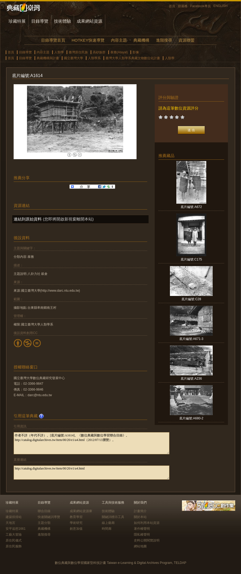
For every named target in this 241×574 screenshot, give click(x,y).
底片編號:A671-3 (191, 339)
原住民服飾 (14, 546)
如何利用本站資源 (147, 523)
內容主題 (119, 40)
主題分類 (44, 523)
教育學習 (76, 517)
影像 (136, 52)
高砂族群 (99, 52)
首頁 (172, 6)
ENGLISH (220, 6)
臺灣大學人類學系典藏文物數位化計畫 (133, 58)
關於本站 (140, 517)
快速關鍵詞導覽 (49, 517)
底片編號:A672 (191, 207)
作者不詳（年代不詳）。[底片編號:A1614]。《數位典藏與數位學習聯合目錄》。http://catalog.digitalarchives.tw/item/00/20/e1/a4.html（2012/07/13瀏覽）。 (91, 443)
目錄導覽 (39, 21)
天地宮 (10, 523)
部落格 (183, 6)
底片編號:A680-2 (191, 418)
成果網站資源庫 (81, 511)
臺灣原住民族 (78, 52)
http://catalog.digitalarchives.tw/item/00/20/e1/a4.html (91, 472)
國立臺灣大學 (73, 58)
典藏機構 (141, 40)
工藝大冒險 (14, 534)
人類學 (59, 52)
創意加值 (76, 529)
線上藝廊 (108, 523)
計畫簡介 (140, 511)
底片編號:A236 (191, 378)
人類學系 (94, 58)
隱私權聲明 (142, 534)
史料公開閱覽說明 (147, 540)
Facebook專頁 (200, 6)
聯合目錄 (44, 511)
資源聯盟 (186, 40)
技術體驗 (62, 21)
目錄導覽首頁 (53, 40)
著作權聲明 (142, 529)
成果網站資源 (89, 21)
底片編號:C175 (191, 259)
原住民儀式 (14, 540)
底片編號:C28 (191, 299)
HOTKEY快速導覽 (88, 40)
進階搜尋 (164, 40)
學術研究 (76, 523)
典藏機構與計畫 (48, 58)
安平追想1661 (16, 529)
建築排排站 (14, 517)
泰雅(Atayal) (119, 52)
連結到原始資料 (28, 219)
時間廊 (106, 529)
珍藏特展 (17, 21)
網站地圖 (140, 546)
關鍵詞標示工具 (113, 517)
